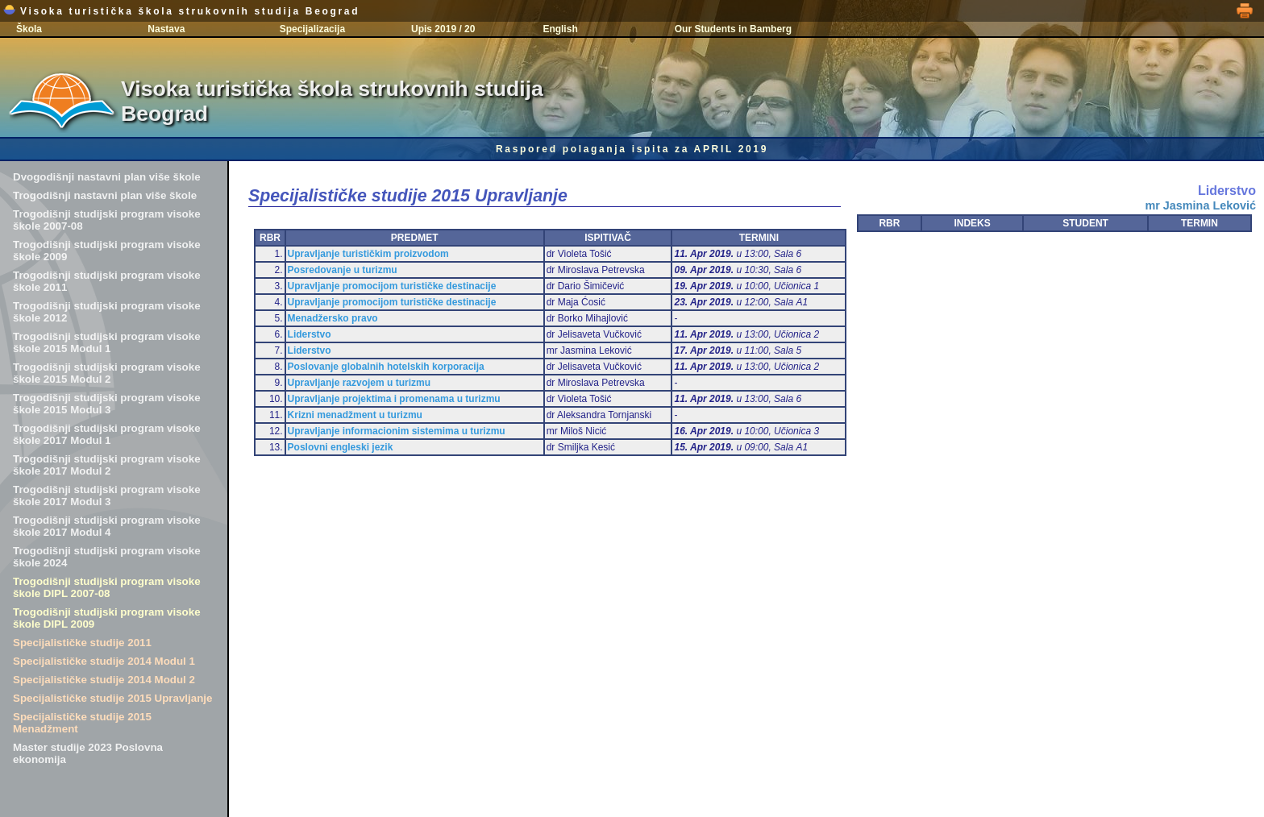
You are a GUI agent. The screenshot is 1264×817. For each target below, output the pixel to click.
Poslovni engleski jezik (340, 447)
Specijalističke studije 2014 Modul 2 (104, 680)
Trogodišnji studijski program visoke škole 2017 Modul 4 (107, 526)
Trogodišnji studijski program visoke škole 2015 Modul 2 (107, 373)
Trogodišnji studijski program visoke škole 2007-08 (107, 220)
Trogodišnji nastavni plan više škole (105, 195)
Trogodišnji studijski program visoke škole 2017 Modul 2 (107, 465)
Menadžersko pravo (333, 318)
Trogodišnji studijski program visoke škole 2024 (107, 557)
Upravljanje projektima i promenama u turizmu (394, 398)
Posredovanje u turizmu (342, 270)
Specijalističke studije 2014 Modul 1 (104, 661)
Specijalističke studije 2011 (82, 643)
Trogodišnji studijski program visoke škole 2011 (107, 281)
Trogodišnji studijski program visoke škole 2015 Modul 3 (107, 404)
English (560, 29)
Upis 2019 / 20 (443, 29)
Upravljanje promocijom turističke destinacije (392, 286)
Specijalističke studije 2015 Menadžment (82, 723)
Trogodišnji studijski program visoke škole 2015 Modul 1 (107, 342)
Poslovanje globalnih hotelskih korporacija (386, 366)
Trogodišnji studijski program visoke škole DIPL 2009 (107, 618)
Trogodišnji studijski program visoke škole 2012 (107, 312)
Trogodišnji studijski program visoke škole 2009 (107, 250)
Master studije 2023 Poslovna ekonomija (88, 753)
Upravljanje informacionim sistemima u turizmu (396, 431)
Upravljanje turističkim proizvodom (368, 253)
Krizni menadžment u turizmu (355, 415)
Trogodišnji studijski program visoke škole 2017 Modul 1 (107, 434)
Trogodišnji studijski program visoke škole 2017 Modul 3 (107, 495)
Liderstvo (309, 334)
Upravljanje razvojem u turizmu (359, 382)
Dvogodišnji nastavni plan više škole (107, 177)
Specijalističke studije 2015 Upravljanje (112, 698)
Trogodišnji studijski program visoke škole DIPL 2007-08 (107, 587)
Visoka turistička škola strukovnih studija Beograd (181, 11)
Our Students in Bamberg (733, 29)
